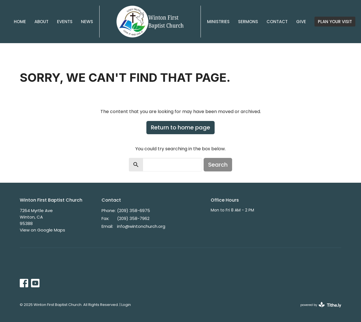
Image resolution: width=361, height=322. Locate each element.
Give (301, 22)
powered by (320, 305)
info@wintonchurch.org (141, 226)
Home (20, 22)
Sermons (248, 22)
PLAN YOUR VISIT (335, 22)
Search (218, 165)
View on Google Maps (42, 230)
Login (126, 304)
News (87, 22)
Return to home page (180, 127)
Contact (277, 22)
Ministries (218, 22)
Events (64, 22)
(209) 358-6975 (133, 210)
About (41, 22)
